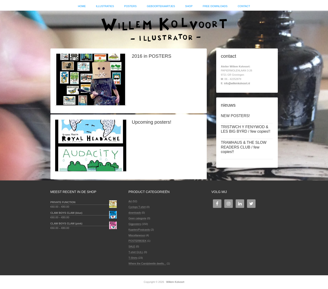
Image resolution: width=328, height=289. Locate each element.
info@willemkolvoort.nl (237, 83)
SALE (132, 246)
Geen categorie (137, 218)
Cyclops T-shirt (137, 207)
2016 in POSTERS (151, 56)
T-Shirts (133, 257)
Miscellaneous (137, 235)
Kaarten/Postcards (139, 229)
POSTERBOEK (138, 240)
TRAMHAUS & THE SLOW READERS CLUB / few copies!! (244, 146)
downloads (135, 212)
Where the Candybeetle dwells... (147, 263)
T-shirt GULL (136, 252)
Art (130, 201)
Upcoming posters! (151, 122)
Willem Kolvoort (164, 27)
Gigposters (135, 224)
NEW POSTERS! (235, 116)
